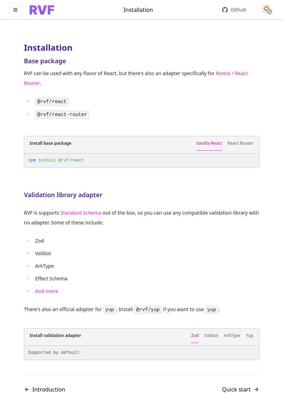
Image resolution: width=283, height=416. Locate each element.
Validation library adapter (63, 195)
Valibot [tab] (211, 335)
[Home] (41, 9)
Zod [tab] (195, 335)
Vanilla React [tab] (209, 143)
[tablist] (224, 143)
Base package (45, 61)
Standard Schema (81, 212)
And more (46, 291)
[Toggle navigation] (15, 10)
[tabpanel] (141, 160)
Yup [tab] (250, 335)
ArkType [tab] (232, 335)
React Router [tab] (241, 143)
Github (234, 9)
